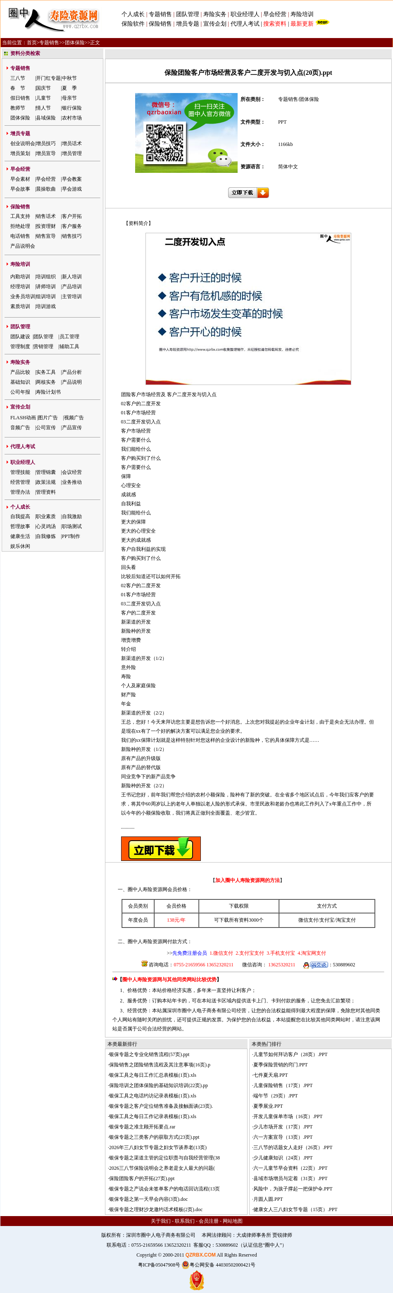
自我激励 (72, 516)
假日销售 (20, 98)
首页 (32, 42)
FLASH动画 (23, 418)
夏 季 (69, 88)
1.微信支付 (221, 953)
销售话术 (46, 216)
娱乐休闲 (20, 546)
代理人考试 (245, 24)
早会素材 (20, 179)
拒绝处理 (20, 226)
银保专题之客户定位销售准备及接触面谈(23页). (161, 1106)
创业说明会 (22, 143)
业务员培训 (22, 296)
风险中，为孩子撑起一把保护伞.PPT (293, 1189)
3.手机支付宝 (280, 953)
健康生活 (20, 536)
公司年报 (20, 392)
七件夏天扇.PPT (270, 1075)
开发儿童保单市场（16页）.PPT (288, 1116)
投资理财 (46, 226)
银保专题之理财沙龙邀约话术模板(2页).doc (155, 1209)
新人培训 (72, 277)
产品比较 (20, 372)
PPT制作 (71, 536)
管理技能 (20, 472)
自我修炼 (46, 536)
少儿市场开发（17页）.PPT (283, 1127)
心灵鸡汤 (46, 526)
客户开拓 (72, 216)
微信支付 (308, 920)
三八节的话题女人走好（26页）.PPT (293, 1147)
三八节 (17, 78)
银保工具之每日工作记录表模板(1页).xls (152, 1116)
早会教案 (72, 179)
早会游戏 (72, 189)
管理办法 (20, 492)
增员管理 (72, 153)
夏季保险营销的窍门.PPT (280, 1065)
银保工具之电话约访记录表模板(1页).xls (152, 1096)
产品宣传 (72, 427)
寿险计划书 (48, 392)
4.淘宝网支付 (311, 953)
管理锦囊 (46, 472)
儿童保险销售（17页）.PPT (283, 1085)
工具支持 (20, 216)
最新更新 (302, 24)
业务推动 (72, 482)
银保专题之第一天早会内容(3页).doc (148, 1199)
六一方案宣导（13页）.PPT (283, 1137)
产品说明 (72, 382)
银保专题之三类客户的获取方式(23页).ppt (154, 1137)
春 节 (17, 88)
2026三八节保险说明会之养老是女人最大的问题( (162, 1168)
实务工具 (46, 372)
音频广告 (20, 427)
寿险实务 (214, 14)
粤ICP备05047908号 (159, 1265)
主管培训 (72, 296)
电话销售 (20, 236)
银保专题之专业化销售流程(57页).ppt (149, 1054)
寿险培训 (302, 14)
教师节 (17, 108)
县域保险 (46, 118)
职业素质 (46, 516)
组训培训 (46, 296)
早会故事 (20, 189)
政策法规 (46, 482)
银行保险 (72, 108)
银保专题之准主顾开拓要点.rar (142, 1127)
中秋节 (69, 78)
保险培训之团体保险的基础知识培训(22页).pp (158, 1085)
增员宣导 (46, 153)
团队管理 (187, 14)
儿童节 (43, 98)
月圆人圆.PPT (268, 1199)
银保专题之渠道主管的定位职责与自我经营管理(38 (164, 1158)
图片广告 (48, 418)
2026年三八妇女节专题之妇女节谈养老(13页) (158, 1147)
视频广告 (74, 418)
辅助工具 (69, 346)
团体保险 (75, 42)
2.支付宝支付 (249, 953)
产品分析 (72, 372)
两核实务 (46, 382)
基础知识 (20, 382)
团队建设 (20, 336)
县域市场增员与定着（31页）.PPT (290, 1178)
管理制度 (20, 346)
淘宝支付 (346, 920)
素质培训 (20, 306)
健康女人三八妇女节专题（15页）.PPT (295, 1209)
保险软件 (133, 24)
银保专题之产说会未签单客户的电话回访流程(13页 (164, 1189)
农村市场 (72, 118)
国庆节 (43, 88)
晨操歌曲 (46, 189)
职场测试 (72, 526)
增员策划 (20, 153)
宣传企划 (214, 24)
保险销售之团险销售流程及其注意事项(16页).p (159, 1065)
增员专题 (187, 24)
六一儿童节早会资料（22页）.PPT (290, 1168)
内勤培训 (20, 277)
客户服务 (72, 226)
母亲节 (69, 98)
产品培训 (72, 286)
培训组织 (46, 277)
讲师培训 (46, 286)
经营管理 (20, 482)
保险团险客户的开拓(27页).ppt (141, 1178)
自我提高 (20, 516)
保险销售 (160, 24)
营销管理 (43, 346)
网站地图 (233, 1221)
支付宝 (326, 920)
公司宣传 (46, 427)
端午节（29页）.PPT (275, 1096)
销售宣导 (46, 236)
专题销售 (161, 14)
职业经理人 (245, 14)
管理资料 (46, 492)
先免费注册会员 (189, 953)
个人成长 (133, 14)
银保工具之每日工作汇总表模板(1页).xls (152, 1075)
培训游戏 (46, 306)
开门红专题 (48, 78)
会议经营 (72, 472)
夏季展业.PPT (268, 1106)
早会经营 (274, 14)
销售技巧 (72, 236)
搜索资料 (274, 24)
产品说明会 (22, 246)
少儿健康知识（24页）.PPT (283, 1158)
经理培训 (20, 286)
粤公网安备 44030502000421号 (218, 1265)
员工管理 (69, 336)
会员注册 (209, 1221)
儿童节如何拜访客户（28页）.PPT (290, 1054)
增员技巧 (46, 143)
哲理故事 (20, 526)
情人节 (43, 108)
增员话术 (72, 143)
